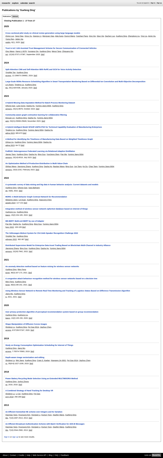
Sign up (159, 3)
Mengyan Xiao (48, 36)
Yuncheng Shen (52, 154)
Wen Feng (22, 269)
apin (7, 121)
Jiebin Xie (19, 39)
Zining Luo (9, 36)
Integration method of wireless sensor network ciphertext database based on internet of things (46, 209)
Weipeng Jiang (11, 200)
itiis (6, 418)
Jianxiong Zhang (24, 166)
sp (6, 385)
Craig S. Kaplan (43, 360)
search (32, 3)
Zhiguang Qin (67, 51)
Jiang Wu (9, 294)
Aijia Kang (59, 36)
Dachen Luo (110, 36)
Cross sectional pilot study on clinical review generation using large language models (42, 33)
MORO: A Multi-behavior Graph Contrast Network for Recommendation (36, 197)
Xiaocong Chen (45, 200)
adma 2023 (10, 133)
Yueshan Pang (82, 36)
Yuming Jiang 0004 (43, 106)
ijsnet (7, 273)
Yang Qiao (19, 36)
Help (28, 455)
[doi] (22, 42)
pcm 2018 (9, 397)
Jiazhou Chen (45, 327)
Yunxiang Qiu (33, 51)
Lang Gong (20, 106)
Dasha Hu (30, 106)
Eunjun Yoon (46, 415)
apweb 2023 (10, 203)
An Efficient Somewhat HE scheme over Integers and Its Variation (33, 412)
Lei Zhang (9, 85)
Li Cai (18, 394)
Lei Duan (22, 200)
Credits (21, 455)
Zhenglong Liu (134, 36)
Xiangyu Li (37, 36)
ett (6, 191)
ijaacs (7, 215)
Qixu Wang (9, 51)
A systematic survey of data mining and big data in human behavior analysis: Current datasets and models (51, 185)
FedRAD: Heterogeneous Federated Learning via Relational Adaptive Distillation (40, 151)
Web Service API (39, 455)
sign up (15, 437)
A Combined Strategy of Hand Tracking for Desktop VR (29, 391)
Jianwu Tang (10, 154)
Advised (15, 16)
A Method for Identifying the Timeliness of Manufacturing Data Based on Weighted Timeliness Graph (49, 139)
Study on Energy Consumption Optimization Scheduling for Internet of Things (39, 345)
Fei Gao (37, 394)
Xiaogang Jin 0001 (58, 360)
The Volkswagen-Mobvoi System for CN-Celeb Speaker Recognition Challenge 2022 (41, 233)
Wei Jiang (20, 360)
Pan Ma (63, 154)
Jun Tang (78, 166)
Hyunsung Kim (24, 415)
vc (6, 363)
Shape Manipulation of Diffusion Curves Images (26, 324)
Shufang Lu (10, 327)
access (8, 76)
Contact (13, 455)
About (5, 455)
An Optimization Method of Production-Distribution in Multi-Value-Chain (36, 163)
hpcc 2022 (9, 227)
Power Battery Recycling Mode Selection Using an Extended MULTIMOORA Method (41, 378)
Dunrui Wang (69, 36)
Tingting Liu (19, 85)
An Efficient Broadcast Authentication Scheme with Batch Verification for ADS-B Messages (44, 424)
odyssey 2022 (11, 239)
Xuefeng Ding (121, 36)
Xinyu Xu (28, 36)
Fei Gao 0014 (33, 327)
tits (6, 88)
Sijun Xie (100, 36)
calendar (24, 3)
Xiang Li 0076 (21, 51)
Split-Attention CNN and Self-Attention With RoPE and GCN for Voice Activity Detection (43, 69)
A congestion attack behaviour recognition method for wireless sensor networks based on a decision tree (51, 279)
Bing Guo (41, 154)
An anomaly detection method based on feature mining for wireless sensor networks (42, 266)
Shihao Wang (10, 166)
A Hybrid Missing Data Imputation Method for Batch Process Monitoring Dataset (40, 103)
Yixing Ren (9, 39)
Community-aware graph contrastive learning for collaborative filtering (36, 115)
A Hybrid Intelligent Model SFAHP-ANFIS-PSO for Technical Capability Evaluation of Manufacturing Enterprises (53, 127)
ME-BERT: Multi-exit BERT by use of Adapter (24, 221)
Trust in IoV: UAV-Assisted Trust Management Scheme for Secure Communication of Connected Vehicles (50, 48)
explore (15, 3)
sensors (8, 109)
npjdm (7, 42)
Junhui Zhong (23, 382)
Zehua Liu (9, 142)
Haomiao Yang (11, 415)
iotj (6, 54)
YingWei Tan (10, 72)
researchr (6, 3)
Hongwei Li (35, 415)
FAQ (56, 455)
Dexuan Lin (10, 118)
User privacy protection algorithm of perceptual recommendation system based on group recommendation (51, 312)
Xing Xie (92, 36)
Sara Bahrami (34, 188)
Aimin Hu (151, 36)
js (6, 297)
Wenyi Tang (56, 51)
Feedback (65, 455)
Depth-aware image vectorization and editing (24, 357)
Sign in (153, 3)
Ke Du (85, 166)
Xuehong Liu (10, 212)
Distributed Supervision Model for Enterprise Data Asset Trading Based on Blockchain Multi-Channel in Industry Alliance (57, 245)
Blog (50, 455)
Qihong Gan (10, 106)
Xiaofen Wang (58, 415)
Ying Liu (144, 36)
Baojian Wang (58, 166)
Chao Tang (93, 166)
